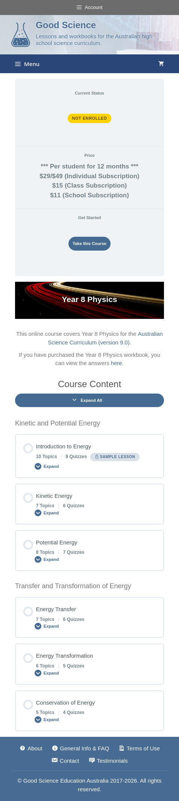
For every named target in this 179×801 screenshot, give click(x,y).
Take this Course (89, 243)
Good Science (66, 25)
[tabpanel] (89, 325)
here (116, 363)
